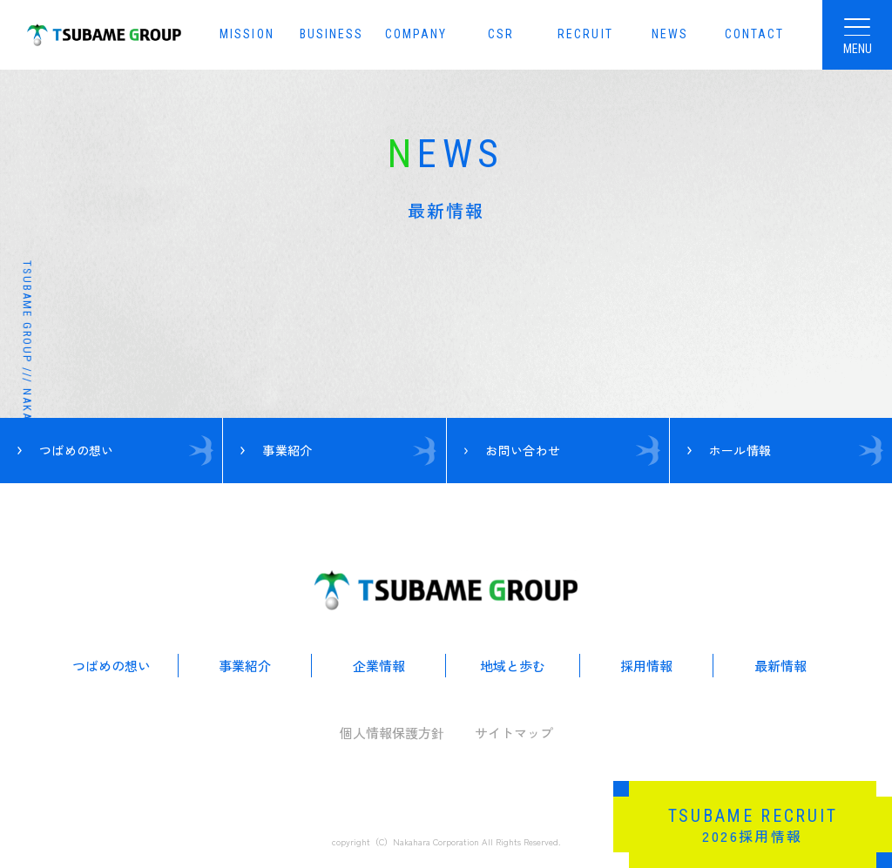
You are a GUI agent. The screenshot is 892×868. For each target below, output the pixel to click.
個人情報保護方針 (392, 732)
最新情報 (780, 665)
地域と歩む (512, 665)
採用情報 (646, 665)
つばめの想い (111, 665)
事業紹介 (245, 665)
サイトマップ (514, 732)
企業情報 (379, 665)
